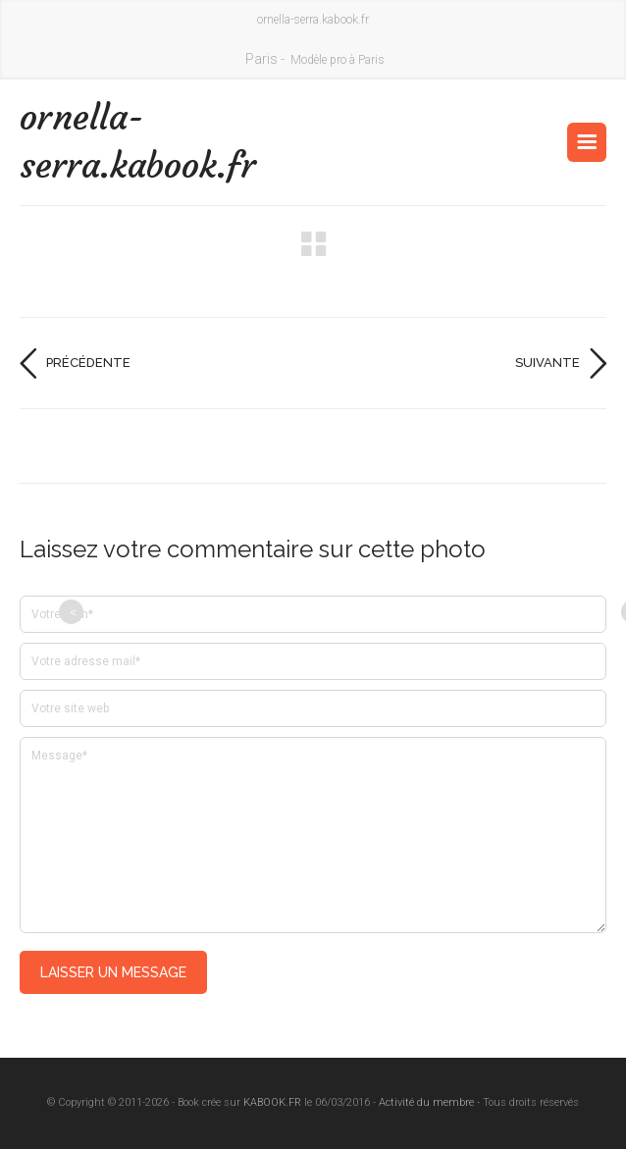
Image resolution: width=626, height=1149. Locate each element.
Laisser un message (113, 972)
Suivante (547, 362)
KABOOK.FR (272, 1102)
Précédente (88, 362)
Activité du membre (426, 1102)
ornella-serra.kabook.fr (138, 141)
